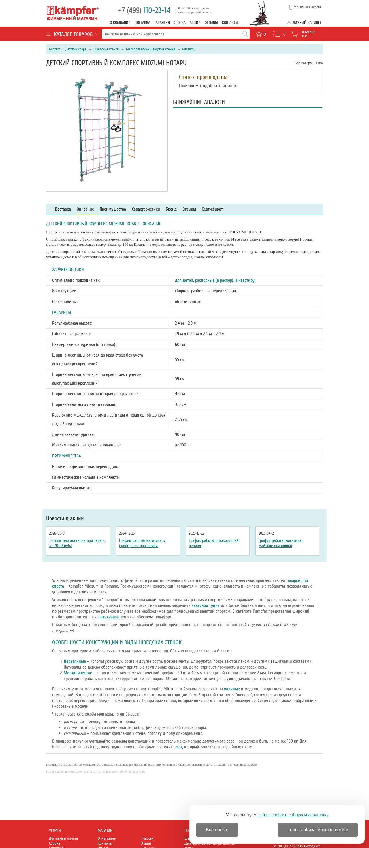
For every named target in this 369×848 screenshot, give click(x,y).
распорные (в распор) (214, 280)
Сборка (180, 22)
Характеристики (146, 209)
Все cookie (217, 829)
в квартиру (245, 280)
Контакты (230, 22)
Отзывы (211, 22)
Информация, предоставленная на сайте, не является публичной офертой (95, 771)
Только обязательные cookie (317, 829)
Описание (85, 209)
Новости (147, 838)
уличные (232, 689)
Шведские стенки (106, 49)
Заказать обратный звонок (193, 12)
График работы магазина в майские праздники (281, 543)
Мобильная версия (307, 7)
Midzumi (55, 49)
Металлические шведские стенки (150, 49)
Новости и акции (65, 518)
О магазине (107, 838)
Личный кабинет (307, 22)
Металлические (78, 673)
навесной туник (205, 605)
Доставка (142, 22)
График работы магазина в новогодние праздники (142, 543)
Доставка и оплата (63, 838)
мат (179, 747)
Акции (195, 22)
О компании (120, 22)
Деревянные (75, 661)
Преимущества (113, 209)
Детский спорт (75, 49)
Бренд (171, 209)
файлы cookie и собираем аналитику (293, 814)
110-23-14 (144, 10)
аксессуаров (108, 617)
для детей (184, 280)
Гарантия (162, 22)
